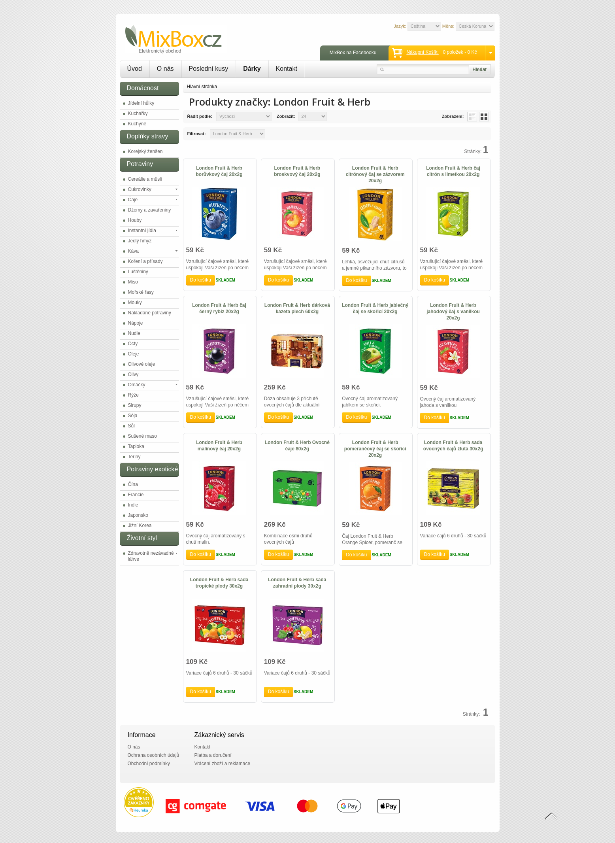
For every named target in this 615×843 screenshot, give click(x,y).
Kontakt (286, 68)
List (472, 116)
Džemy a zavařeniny (149, 210)
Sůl (131, 426)
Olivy (133, 374)
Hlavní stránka (202, 86)
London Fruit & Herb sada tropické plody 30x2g (219, 583)
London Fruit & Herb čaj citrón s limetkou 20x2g (453, 171)
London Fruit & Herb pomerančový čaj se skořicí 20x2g (375, 449)
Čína (133, 484)
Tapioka (136, 446)
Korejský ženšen (145, 151)
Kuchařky (138, 113)
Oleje (133, 354)
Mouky (135, 302)
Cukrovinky (139, 189)
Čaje (133, 199)
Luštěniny (138, 271)
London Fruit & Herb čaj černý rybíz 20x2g (219, 308)
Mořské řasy (141, 292)
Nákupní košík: (422, 52)
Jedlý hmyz (140, 241)
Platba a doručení (213, 755)
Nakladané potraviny (149, 313)
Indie (133, 505)
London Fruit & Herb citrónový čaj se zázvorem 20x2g (375, 174)
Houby (135, 220)
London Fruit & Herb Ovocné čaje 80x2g (297, 446)
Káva (133, 251)
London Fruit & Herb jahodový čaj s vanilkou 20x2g (453, 311)
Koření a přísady (145, 261)
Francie (136, 494)
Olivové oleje (141, 364)
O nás (165, 68)
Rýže (133, 395)
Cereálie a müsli (145, 179)
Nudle (134, 333)
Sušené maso (142, 436)
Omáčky (136, 384)
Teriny (134, 456)
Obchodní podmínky (149, 763)
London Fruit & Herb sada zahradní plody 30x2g (297, 583)
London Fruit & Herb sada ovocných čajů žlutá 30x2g (453, 446)
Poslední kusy (208, 68)
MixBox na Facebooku (353, 52)
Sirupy (134, 405)
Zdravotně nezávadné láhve (151, 556)
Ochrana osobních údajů (153, 755)
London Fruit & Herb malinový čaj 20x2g (219, 446)
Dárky (251, 68)
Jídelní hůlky (141, 103)
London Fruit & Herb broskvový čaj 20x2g (297, 171)
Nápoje (135, 323)
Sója (133, 415)
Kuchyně (137, 124)
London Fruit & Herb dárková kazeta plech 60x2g (297, 308)
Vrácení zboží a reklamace (222, 763)
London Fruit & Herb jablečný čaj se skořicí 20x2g (375, 308)
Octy (133, 343)
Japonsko (138, 515)
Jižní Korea (140, 525)
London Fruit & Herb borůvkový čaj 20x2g (219, 171)
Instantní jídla (142, 230)
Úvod (134, 68)
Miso (133, 282)
